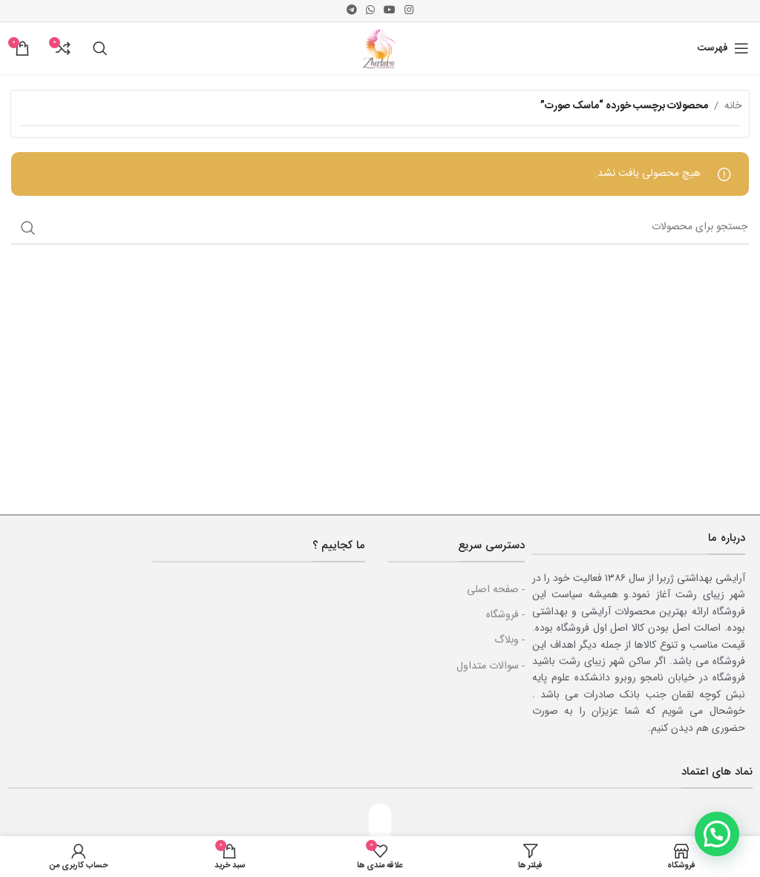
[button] (717, 834)
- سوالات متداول (490, 666)
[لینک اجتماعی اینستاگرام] (409, 11)
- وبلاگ (509, 640)
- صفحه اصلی (496, 590)
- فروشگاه (505, 615)
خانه (732, 106)
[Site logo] (380, 49)
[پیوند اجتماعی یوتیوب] (389, 11)
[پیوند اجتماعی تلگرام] (351, 11)
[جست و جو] (100, 48)
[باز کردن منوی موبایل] (723, 48)
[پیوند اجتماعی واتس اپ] (370, 11)
